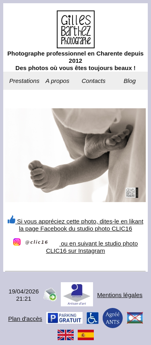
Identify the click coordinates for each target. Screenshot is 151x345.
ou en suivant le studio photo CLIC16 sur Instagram (75, 247)
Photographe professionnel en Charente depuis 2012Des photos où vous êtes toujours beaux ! (75, 60)
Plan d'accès (25, 318)
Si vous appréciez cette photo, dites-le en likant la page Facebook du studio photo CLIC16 (75, 225)
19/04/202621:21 (23, 295)
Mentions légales (120, 294)
